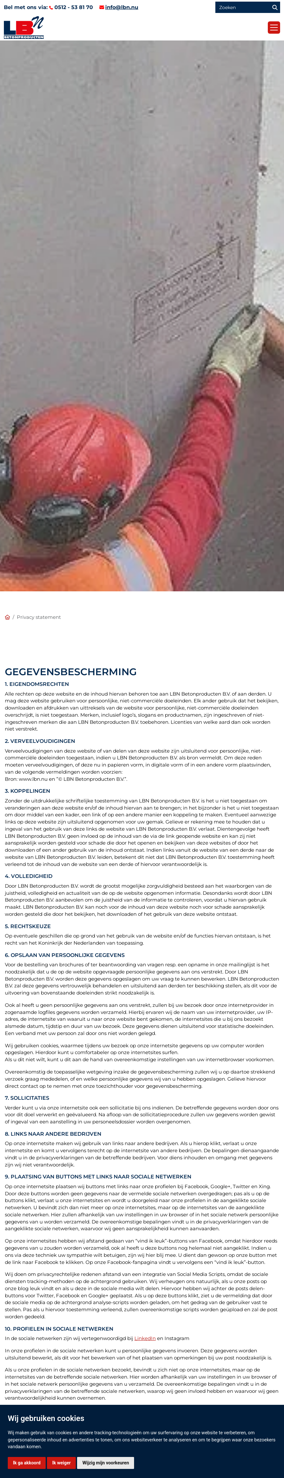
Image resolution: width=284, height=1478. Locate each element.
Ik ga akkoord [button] (26, 1462)
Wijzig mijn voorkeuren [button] (105, 1462)
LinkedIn (145, 1338)
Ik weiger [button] (61, 1462)
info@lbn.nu (121, 7)
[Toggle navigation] (274, 27)
